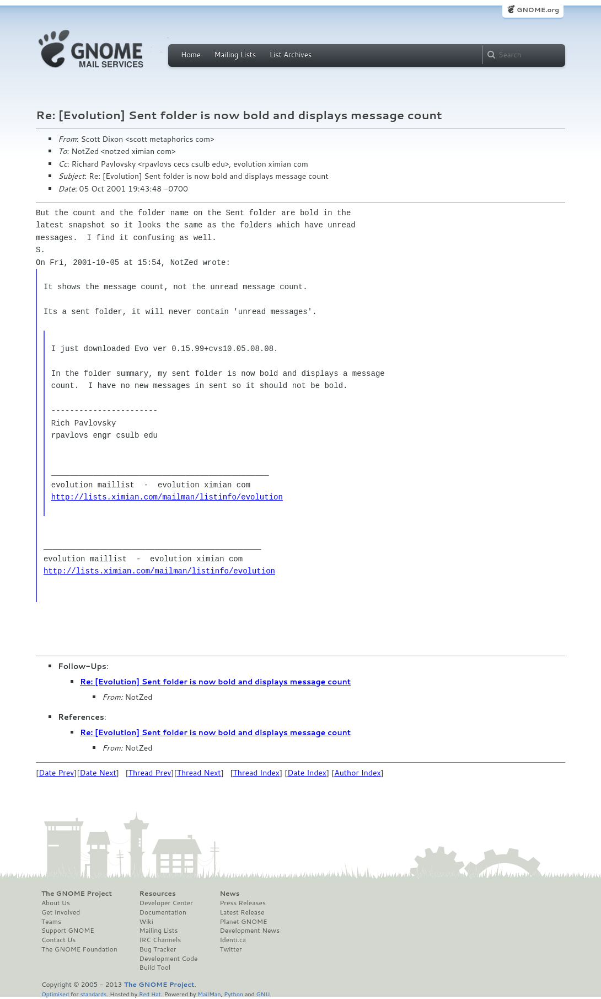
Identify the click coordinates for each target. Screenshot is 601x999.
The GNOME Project (76, 893)
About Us (55, 903)
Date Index (306, 772)
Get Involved (60, 912)
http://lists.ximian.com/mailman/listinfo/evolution (167, 497)
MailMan (209, 994)
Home (191, 55)
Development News (249, 930)
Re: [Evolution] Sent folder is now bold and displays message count (215, 681)
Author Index (357, 772)
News (229, 893)
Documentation (162, 912)
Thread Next (199, 772)
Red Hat (150, 994)
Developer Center (166, 903)
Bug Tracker (157, 949)
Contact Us (58, 940)
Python (233, 994)
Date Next (97, 772)
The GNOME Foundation (79, 949)
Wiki (146, 921)
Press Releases (242, 903)
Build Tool (154, 967)
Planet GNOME (243, 921)
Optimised (55, 994)
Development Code (168, 958)
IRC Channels (160, 940)
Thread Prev (149, 772)
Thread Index (256, 772)
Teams (51, 921)
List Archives (291, 55)
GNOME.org (538, 9)
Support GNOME (67, 930)
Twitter (230, 949)
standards (93, 994)
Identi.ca (232, 940)
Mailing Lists (235, 55)
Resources (157, 893)
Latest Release (241, 912)
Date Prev (56, 772)
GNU (263, 994)
